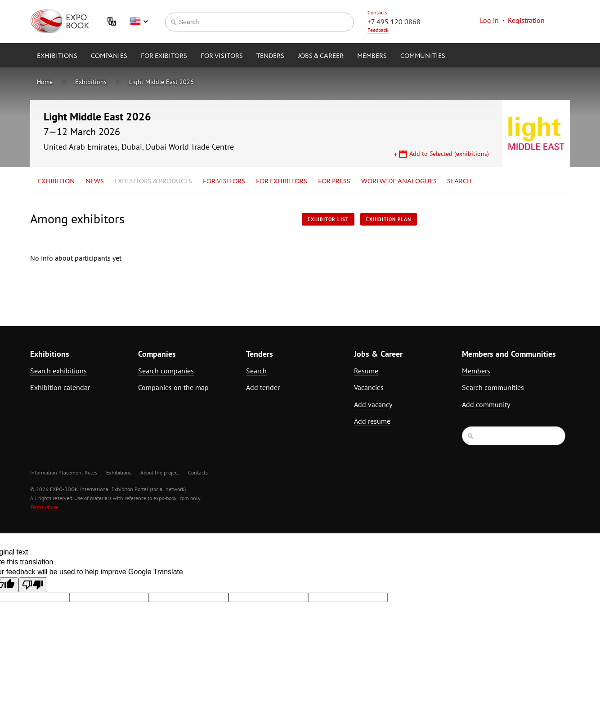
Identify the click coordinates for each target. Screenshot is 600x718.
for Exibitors (164, 56)
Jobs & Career (321, 56)
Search (459, 181)
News (94, 181)
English (138, 21)
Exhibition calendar (60, 387)
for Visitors (222, 56)
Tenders (270, 56)
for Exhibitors (281, 181)
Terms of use (44, 507)
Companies (109, 56)
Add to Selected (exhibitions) (449, 154)
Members (372, 56)
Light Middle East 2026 (161, 82)
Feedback (378, 30)
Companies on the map (173, 387)
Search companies (166, 370)
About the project (159, 472)
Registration (526, 20)
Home (45, 82)
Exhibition (56, 181)
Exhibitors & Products (153, 181)
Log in (489, 20)
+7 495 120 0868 (394, 21)
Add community (486, 404)
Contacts (377, 12)
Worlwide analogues (399, 181)
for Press (334, 181)
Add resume (372, 421)
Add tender (263, 387)
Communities (422, 56)
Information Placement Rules (63, 472)
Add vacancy (373, 404)
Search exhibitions (58, 370)
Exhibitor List (328, 219)
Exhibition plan (388, 219)
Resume (366, 370)
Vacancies (369, 387)
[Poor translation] (32, 584)
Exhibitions (57, 56)
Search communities (493, 387)
